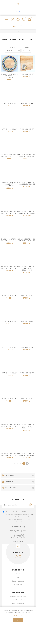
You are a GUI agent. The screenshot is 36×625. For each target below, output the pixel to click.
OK (18, 620)
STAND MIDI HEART (27, 74)
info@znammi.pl (18, 541)
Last (27, 463)
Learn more (18, 615)
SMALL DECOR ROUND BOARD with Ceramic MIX (9, 76)
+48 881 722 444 (18, 536)
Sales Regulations (18, 603)
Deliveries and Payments (18, 596)
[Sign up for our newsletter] (14, 505)
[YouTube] (20, 556)
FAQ (18, 577)
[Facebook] (16, 556)
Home (7, 31)
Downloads (18, 585)
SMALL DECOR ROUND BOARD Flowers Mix (9, 155)
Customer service (18, 581)
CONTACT (18, 574)
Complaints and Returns (18, 600)
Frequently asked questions (18, 531)
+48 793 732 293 (18, 534)
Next (23, 463)
